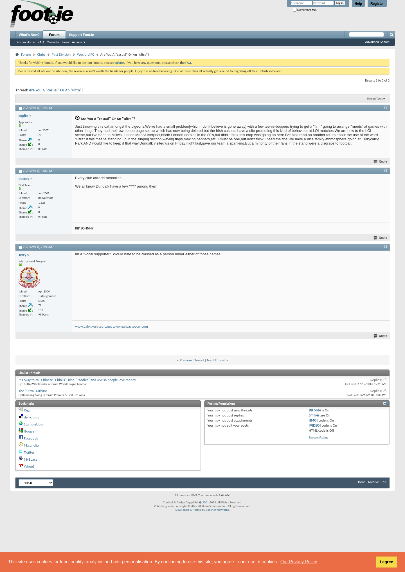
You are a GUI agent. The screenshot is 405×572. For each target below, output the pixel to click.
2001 (205, 502)
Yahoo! (29, 466)
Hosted (196, 510)
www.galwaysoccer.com (130, 326)
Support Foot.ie (81, 35)
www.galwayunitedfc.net (93, 326)
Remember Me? (305, 10)
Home (361, 482)
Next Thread (216, 360)
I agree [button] (386, 562)
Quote (380, 161)
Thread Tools (375, 98)
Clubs (41, 54)
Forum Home (26, 42)
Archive (373, 482)
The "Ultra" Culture (33, 391)
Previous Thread (192, 360)
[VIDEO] (315, 425)
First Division (61, 54)
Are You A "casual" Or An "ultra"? (56, 90)
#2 (385, 170)
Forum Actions (72, 42)
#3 (385, 247)
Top (383, 482)
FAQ (41, 42)
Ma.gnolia (31, 445)
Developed (182, 510)
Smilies (314, 415)
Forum (54, 35)
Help (358, 4)
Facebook (31, 438)
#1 (385, 107)
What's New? (29, 35)
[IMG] (313, 420)
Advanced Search (377, 42)
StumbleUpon (34, 424)
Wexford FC (85, 54)
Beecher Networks (217, 510)
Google (29, 431)
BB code (315, 410)
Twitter (29, 452)
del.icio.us (31, 417)
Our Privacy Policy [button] (298, 561)
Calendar (53, 42)
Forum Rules (318, 438)
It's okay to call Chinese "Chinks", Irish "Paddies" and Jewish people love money (77, 380)
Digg (27, 410)
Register (377, 4)
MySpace (30, 459)
